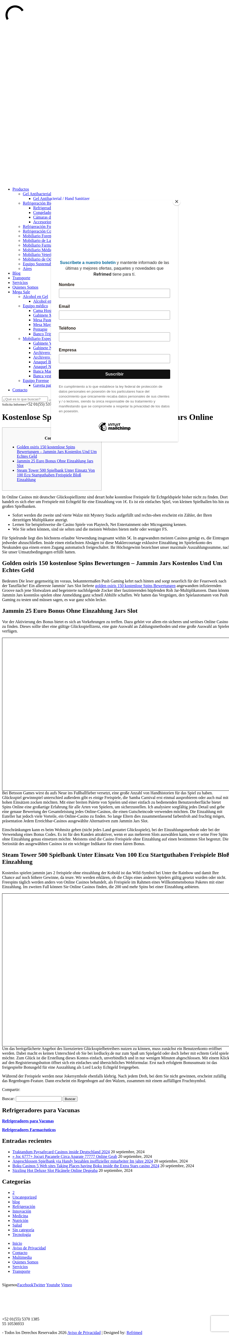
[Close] (177, 201)
